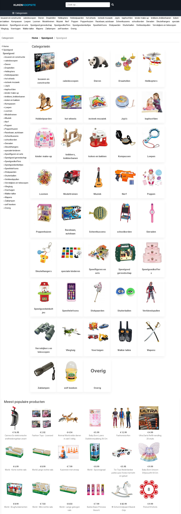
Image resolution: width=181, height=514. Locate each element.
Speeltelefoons (100, 25)
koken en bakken (12, 100)
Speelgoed (8, 50)
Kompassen (17, 21)
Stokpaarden (114, 25)
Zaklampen (50, 29)
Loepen (27, 21)
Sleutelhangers (163, 21)
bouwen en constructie (11, 18)
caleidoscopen (29, 18)
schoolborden (138, 21)
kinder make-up (142, 18)
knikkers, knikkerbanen (161, 18)
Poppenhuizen (87, 21)
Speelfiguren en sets (19, 25)
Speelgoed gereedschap (41, 25)
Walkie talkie (28, 29)
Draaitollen (51, 18)
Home (6, 46)
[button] (19, 13)
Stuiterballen (128, 25)
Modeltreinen (48, 21)
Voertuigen (15, 29)
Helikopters (63, 18)
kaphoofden (127, 18)
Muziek (60, 21)
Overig (73, 29)
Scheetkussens (123, 21)
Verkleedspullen (143, 25)
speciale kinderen (12, 150)
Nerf (67, 21)
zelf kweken (63, 29)
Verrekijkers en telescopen (164, 25)
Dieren (41, 18)
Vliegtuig (4, 29)
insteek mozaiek (105, 18)
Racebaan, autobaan (105, 21)
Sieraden (150, 21)
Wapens (39, 29)
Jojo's (117, 18)
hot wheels (91, 18)
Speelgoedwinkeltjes (82, 25)
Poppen (74, 21)
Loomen (36, 21)
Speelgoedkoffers (62, 25)
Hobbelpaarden (77, 18)
